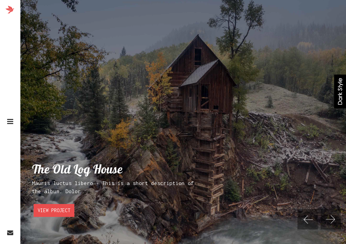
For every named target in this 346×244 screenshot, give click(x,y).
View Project (54, 211)
